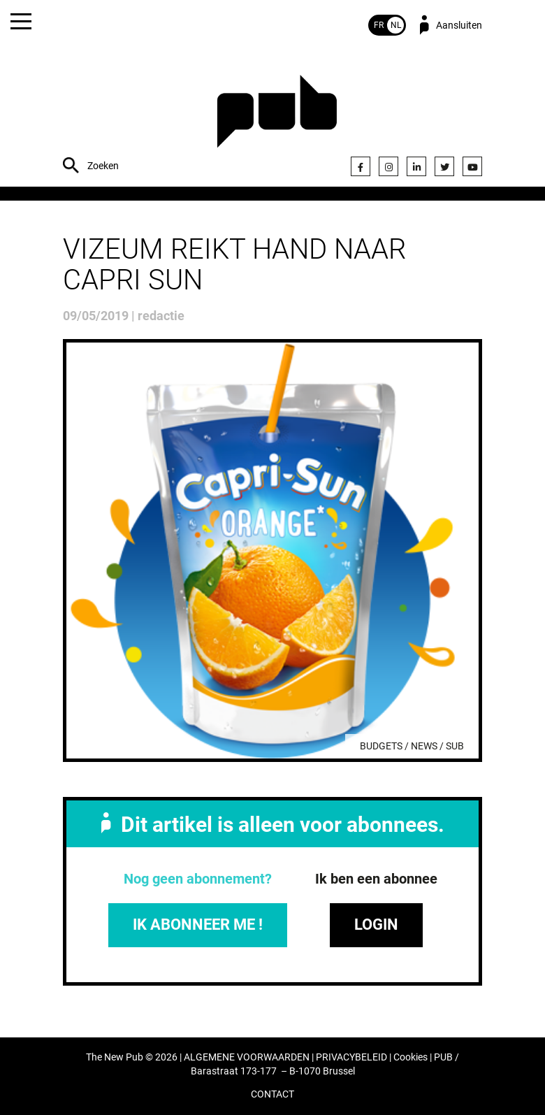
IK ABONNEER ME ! (198, 924)
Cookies (410, 1057)
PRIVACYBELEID (351, 1057)
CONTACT (272, 1094)
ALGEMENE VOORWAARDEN (247, 1057)
